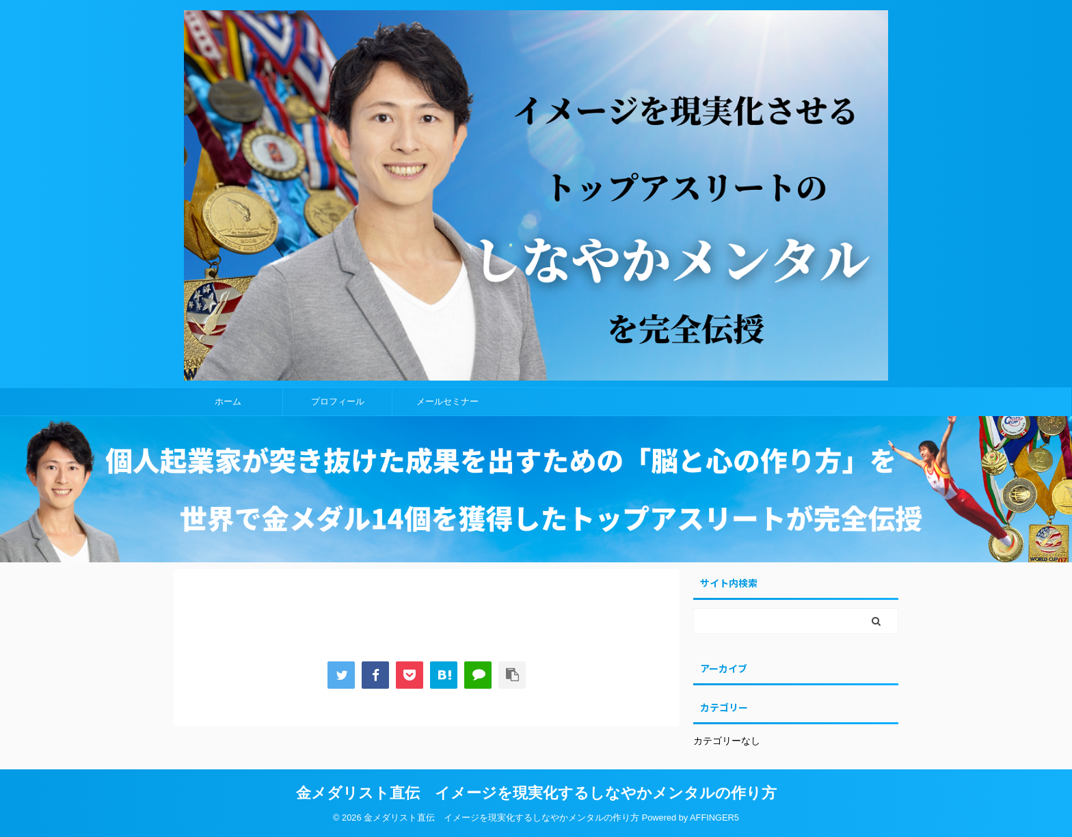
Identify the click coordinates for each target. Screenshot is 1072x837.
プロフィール (337, 401)
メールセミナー (447, 401)
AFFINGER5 (714, 817)
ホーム (228, 401)
